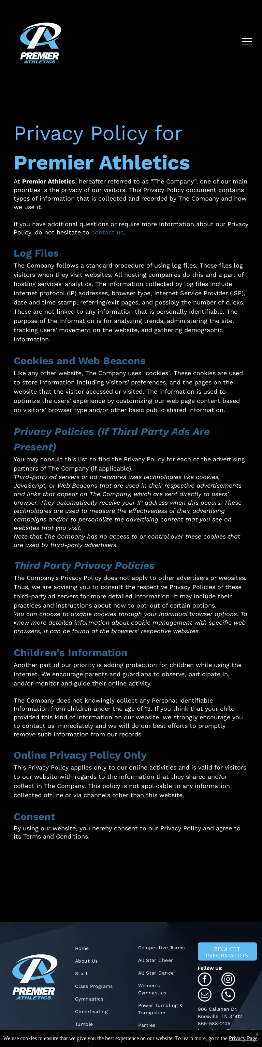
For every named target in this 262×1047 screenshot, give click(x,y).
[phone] (228, 995)
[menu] (247, 41)
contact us (107, 232)
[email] (205, 995)
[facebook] (205, 980)
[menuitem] (99, 948)
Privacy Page (243, 1038)
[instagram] (228, 980)
